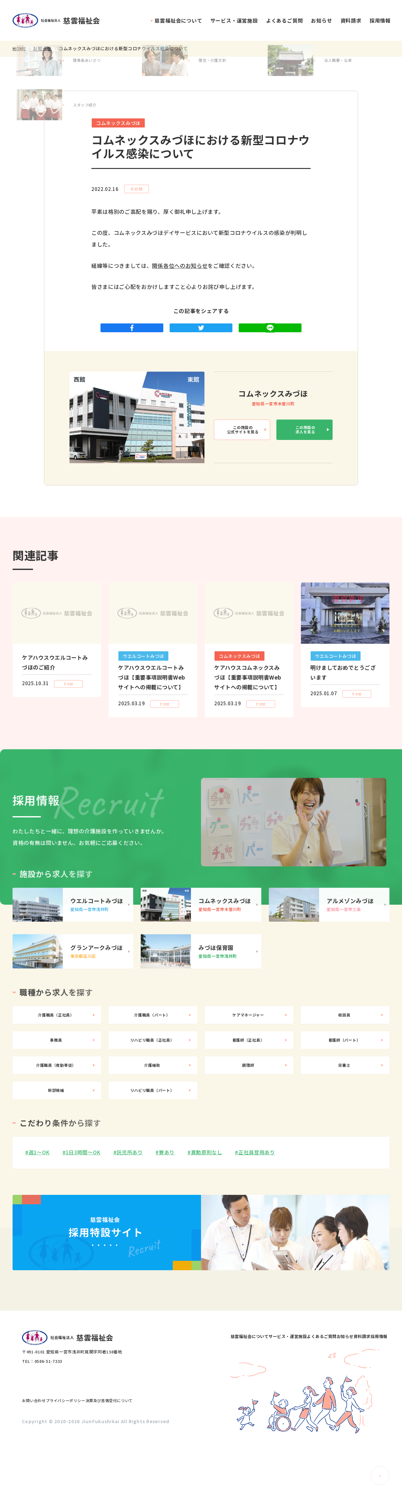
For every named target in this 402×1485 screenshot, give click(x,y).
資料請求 (350, 20)
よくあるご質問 (284, 20)
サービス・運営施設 (234, 20)
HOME (19, 48)
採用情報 (380, 20)
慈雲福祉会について (178, 20)
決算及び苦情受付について (142, 1444)
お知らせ (321, 20)
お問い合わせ (40, 1444)
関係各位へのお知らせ (180, 265)
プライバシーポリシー (84, 1444)
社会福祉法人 (59, 20)
